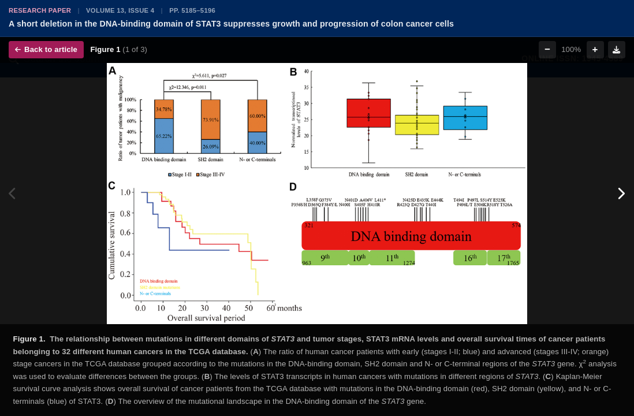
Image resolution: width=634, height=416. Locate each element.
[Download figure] (616, 49)
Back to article (46, 49)
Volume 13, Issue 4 (120, 10)
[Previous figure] (13, 193)
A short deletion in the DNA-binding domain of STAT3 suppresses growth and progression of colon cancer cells (231, 23)
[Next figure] (621, 193)
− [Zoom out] (547, 49)
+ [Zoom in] (595, 49)
